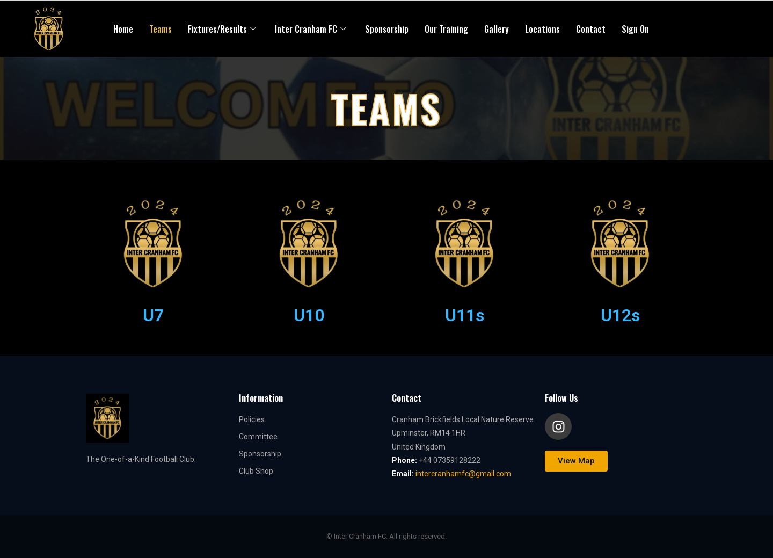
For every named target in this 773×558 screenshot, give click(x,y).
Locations (542, 29)
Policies (252, 419)
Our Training (446, 29)
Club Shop (256, 471)
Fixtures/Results (223, 29)
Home (123, 29)
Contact (591, 29)
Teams (160, 29)
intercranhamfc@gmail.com (463, 473)
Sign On (635, 29)
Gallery (496, 29)
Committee (258, 436)
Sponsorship (387, 29)
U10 (309, 315)
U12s (620, 315)
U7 (153, 315)
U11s (464, 315)
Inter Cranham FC (312, 29)
